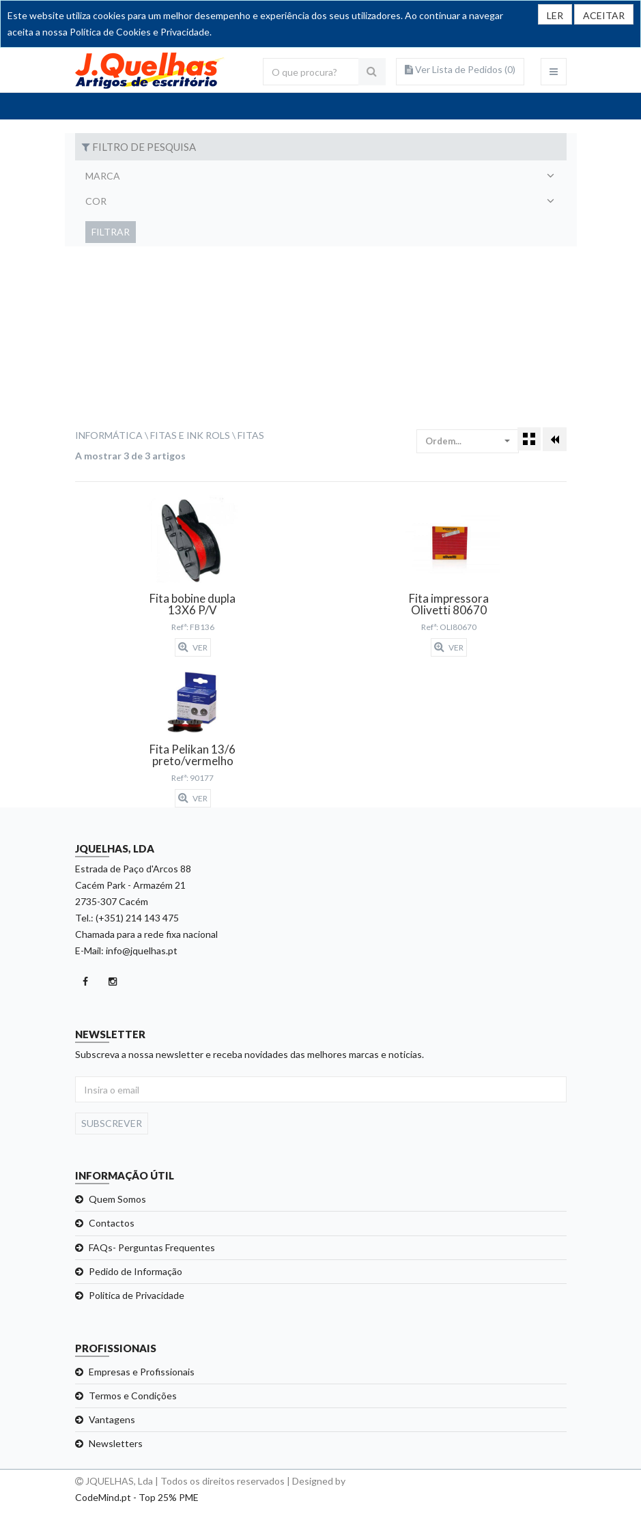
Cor (95, 201)
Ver (193, 647)
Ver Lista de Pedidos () (460, 69)
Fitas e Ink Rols (190, 435)
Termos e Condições (133, 1395)
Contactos (111, 1223)
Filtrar (110, 232)
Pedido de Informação (135, 1271)
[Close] (603, 14)
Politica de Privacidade (136, 1295)
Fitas (251, 435)
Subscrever (111, 1123)
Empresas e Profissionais (142, 1371)
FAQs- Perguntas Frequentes (152, 1247)
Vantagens (112, 1419)
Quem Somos (117, 1199)
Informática (109, 435)
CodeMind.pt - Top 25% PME (137, 1497)
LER (555, 15)
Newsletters (116, 1443)
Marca (102, 176)
